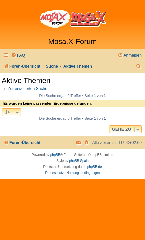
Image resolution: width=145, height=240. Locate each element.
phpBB (55, 155)
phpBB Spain (78, 161)
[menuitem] (18, 55)
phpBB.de (94, 167)
